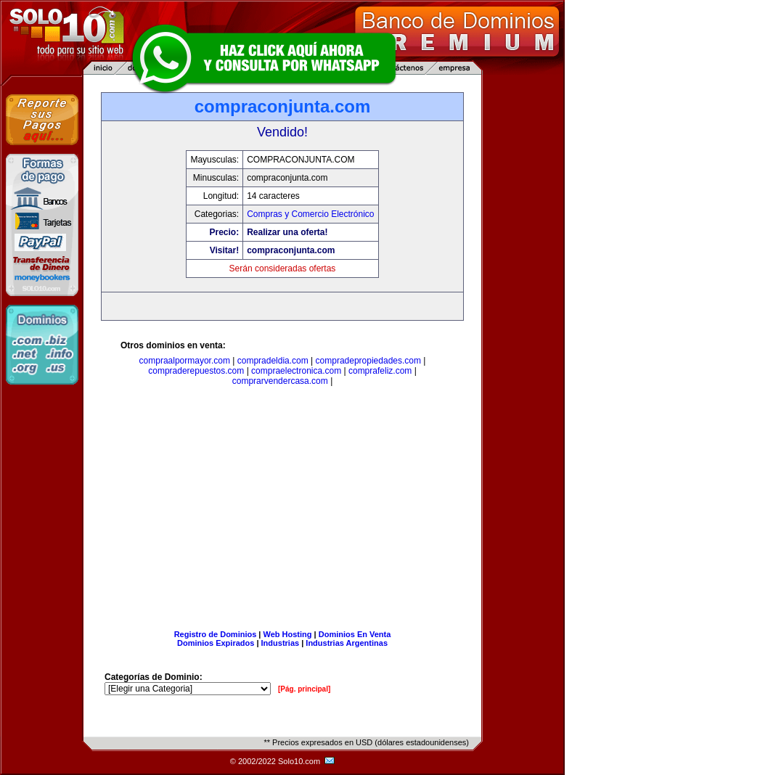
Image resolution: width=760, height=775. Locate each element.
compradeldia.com (273, 361)
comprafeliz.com (380, 371)
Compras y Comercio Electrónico (310, 214)
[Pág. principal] (304, 689)
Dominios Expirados (215, 643)
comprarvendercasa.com (280, 381)
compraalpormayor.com (184, 361)
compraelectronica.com (296, 371)
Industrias (280, 643)
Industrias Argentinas (347, 643)
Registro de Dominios (215, 634)
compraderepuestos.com (196, 371)
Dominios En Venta (355, 634)
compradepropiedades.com (368, 361)
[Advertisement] (282, 510)
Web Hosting (287, 634)
